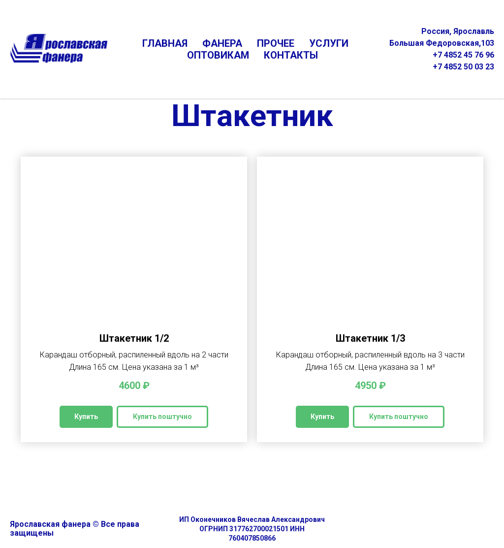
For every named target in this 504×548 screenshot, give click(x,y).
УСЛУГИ (328, 43)
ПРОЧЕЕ (275, 43)
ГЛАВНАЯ (165, 43)
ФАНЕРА (222, 43)
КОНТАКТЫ (291, 55)
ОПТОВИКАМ (218, 55)
